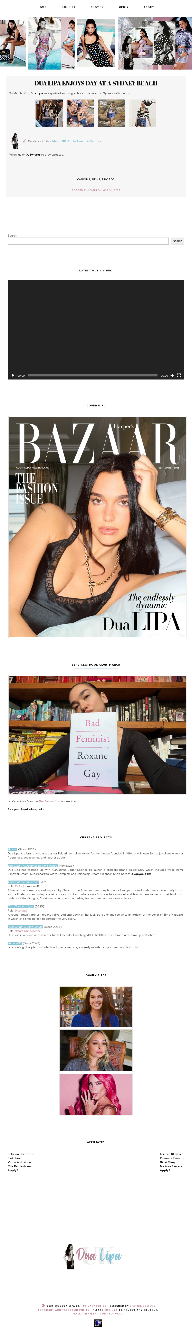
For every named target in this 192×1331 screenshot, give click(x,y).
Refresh (90, 1313)
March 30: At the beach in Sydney (76, 141)
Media (123, 7)
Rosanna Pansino (172, 1158)
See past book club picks (26, 809)
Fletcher (14, 1158)
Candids (83, 179)
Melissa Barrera (171, 1166)
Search (12, 235)
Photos (97, 7)
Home (42, 7)
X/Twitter (33, 154)
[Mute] (172, 375)
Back (77, 1313)
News (96, 179)
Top (103, 1313)
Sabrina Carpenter (21, 1154)
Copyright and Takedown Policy (63, 1310)
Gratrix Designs (142, 1306)
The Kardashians (20, 1166)
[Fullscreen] (179, 375)
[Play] (13, 375)
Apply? (13, 1170)
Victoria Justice (19, 1162)
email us (111, 1310)
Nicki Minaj (167, 1162)
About (149, 7)
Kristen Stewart (171, 1154)
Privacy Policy (94, 1306)
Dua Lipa (68, 7)
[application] (96, 329)
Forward (116, 1313)
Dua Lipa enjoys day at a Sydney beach (95, 83)
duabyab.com (141, 874)
